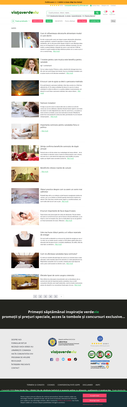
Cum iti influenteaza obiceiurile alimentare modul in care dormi (61, 34)
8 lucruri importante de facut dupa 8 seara (57, 211)
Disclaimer (88, 385)
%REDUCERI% (37, 21)
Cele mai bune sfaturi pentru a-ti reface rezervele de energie (60, 233)
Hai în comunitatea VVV (22, 354)
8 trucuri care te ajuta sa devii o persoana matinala (61, 81)
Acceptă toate (94, 396)
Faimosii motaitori (48, 103)
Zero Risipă (82, 21)
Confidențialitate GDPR (69, 385)
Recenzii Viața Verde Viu (22, 346)
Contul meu (95, 5)
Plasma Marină (90, 16)
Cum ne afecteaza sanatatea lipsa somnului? (58, 254)
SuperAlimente (76, 16)
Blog (113, 21)
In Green (68, 16)
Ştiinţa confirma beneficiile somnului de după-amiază (59, 147)
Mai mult (56, 51)
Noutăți (49, 21)
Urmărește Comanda (21, 350)
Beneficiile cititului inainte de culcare (55, 168)
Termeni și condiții (35, 385)
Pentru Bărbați (70, 21)
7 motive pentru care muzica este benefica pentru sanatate (61, 60)
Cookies (51, 385)
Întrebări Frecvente (20, 364)
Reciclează (16, 361)
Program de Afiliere (20, 357)
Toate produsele (20, 21)
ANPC (98, 385)
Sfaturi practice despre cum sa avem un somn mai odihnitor (61, 190)
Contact (113, 5)
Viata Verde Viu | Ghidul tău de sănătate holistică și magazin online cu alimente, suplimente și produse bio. (62, 390)
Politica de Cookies (65, 400)
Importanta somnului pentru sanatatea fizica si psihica (59, 126)
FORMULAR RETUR (19, 343)
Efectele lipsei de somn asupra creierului (57, 275)
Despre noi (105, 5)
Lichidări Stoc (94, 21)
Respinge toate (95, 400)
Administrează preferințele (93, 404)
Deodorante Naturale (57, 16)
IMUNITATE (59, 21)
